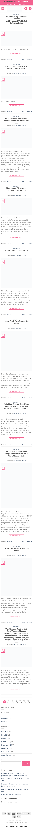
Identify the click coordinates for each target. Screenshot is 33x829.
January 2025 (5, 742)
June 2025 (4, 732)
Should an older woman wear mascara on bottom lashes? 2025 (16, 120)
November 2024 (6, 748)
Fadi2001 (24, 28)
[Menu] (2, 8)
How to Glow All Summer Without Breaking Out (16, 189)
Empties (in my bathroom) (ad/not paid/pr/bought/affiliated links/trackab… (16, 20)
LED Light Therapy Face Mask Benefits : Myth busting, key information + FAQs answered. (16, 406)
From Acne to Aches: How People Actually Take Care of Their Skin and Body (16, 454)
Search (3, 760)
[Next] (28, 701)
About (10, 820)
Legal (3, 721)
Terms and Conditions (12, 826)
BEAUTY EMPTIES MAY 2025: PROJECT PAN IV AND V (16, 67)
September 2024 (6, 755)
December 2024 (6, 745)
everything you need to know (16, 250)
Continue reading (16, 53)
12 (24, 702)
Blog (13, 820)
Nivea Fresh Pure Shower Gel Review (16, 322)
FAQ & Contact (20, 820)
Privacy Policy (23, 826)
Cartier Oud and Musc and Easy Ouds (16, 549)
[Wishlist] (25, 8)
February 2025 (6, 738)
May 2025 (4, 735)
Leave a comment (27, 59)
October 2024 (5, 752)
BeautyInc (16, 14)
